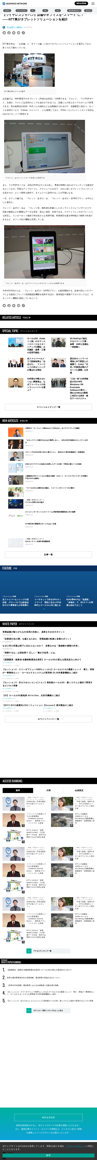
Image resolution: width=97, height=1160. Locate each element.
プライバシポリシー (76, 1146)
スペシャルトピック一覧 (48, 407)
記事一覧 (48, 583)
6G (45, 10)
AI (32, 10)
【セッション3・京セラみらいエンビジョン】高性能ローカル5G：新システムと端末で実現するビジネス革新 (50, 1029)
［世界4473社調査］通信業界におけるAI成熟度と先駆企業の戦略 (32, 1013)
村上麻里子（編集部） (15, 27)
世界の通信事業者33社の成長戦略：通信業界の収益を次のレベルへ (33, 1006)
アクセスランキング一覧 (42, 979)
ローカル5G (21, 10)
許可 (48, 1155)
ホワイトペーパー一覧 (48, 747)
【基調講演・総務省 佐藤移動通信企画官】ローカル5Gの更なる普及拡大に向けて (39, 998)
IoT (58, 10)
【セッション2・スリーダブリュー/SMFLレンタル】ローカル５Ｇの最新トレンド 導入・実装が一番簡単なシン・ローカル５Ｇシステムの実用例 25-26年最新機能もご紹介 (50, 1021)
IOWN (7, 10)
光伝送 (88, 10)
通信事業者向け (74, 10)
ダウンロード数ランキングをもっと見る (48, 1039)
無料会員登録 (81, 3)
